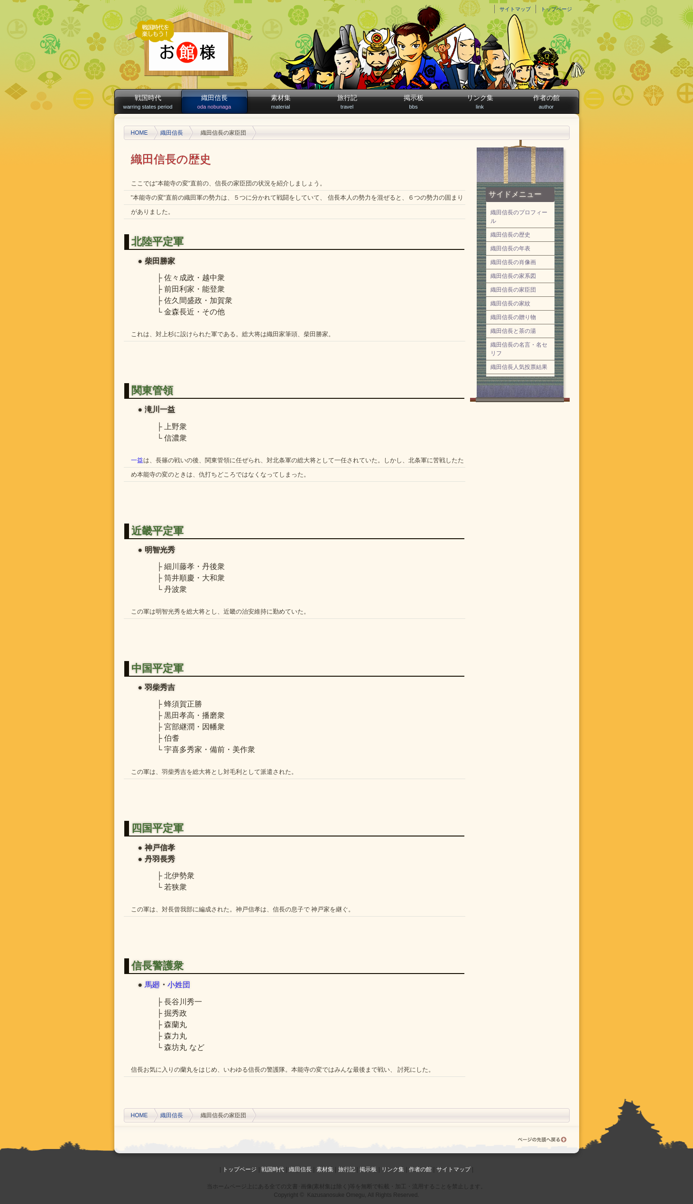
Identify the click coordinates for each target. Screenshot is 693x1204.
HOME (139, 132)
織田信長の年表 (510, 248)
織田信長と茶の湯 (513, 331)
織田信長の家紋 (510, 303)
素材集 (281, 102)
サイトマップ (515, 9)
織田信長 (214, 102)
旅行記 (347, 102)
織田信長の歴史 (510, 234)
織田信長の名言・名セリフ (518, 349)
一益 (137, 460)
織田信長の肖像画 (513, 262)
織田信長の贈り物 (513, 317)
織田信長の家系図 (513, 276)
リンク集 (480, 102)
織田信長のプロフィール (518, 216)
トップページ (556, 9)
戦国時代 (148, 102)
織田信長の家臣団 (513, 289)
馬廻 (152, 985)
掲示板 (413, 102)
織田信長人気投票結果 (518, 367)
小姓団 (178, 985)
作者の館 (546, 102)
